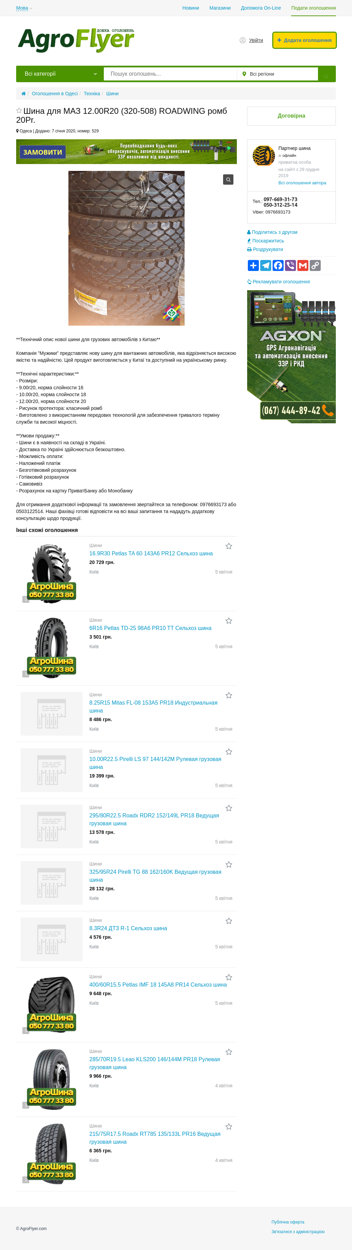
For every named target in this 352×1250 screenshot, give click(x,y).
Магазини (220, 8)
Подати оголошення (313, 8)
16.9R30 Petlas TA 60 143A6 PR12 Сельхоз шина (151, 553)
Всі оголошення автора (302, 182)
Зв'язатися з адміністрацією (298, 1231)
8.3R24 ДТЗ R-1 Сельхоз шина (128, 928)
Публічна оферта (288, 1222)
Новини (190, 8)
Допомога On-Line (261, 8)
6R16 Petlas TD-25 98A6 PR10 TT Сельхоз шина (150, 628)
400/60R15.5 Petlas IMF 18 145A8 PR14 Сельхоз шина (158, 985)
